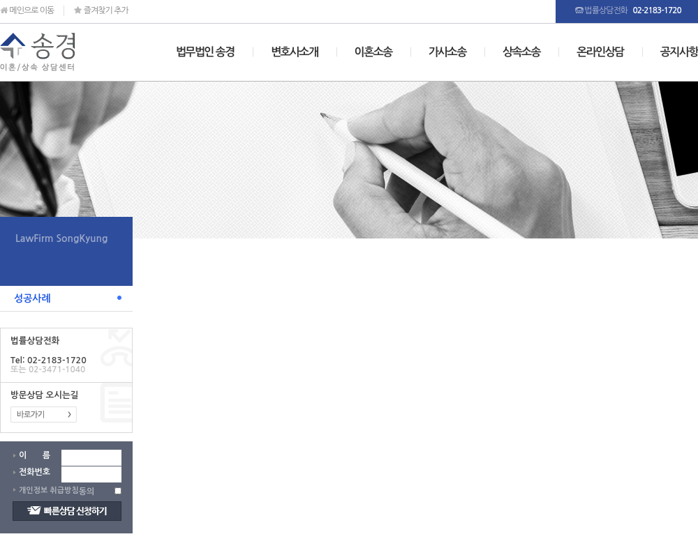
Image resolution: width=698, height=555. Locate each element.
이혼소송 (373, 52)
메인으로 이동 (27, 10)
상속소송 (521, 52)
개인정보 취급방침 (49, 490)
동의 (87, 491)
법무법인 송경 (205, 52)
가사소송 (447, 52)
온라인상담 (600, 52)
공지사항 (679, 52)
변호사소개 (294, 52)
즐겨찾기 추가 (101, 10)
